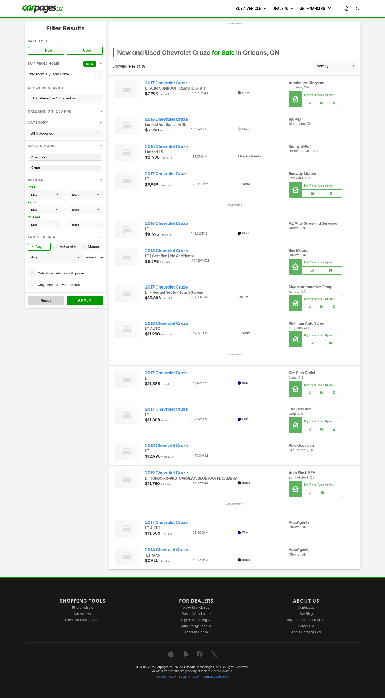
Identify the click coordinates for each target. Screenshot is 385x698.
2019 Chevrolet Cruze (166, 472)
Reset (45, 300)
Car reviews (83, 614)
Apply (85, 300)
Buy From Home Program (306, 620)
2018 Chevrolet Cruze (166, 250)
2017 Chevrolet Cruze (166, 83)
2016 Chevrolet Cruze (166, 119)
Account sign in (196, 632)
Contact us (306, 608)
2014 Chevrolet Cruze (166, 549)
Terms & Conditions (215, 676)
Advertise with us (196, 608)
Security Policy (189, 676)
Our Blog (306, 614)
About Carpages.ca (306, 632)
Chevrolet (65, 157)
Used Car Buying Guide (83, 620)
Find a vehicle (82, 608)
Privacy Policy (166, 676)
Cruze (65, 168)
